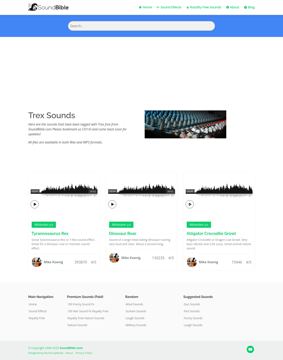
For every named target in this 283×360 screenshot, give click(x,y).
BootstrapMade (53, 353)
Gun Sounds (192, 304)
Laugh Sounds (135, 318)
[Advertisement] (141, 67)
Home (145, 7)
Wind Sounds (134, 304)
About (232, 7)
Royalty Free (37, 318)
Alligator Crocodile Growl (211, 233)
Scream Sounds (136, 311)
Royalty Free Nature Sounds (86, 318)
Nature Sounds (78, 325)
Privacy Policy (84, 353)
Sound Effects (169, 7)
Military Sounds (136, 325)
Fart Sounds (192, 311)
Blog (249, 7)
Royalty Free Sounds (203, 7)
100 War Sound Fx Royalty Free (88, 311)
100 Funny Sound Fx (81, 304)
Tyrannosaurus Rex (50, 233)
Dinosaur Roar (123, 233)
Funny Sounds (193, 318)
